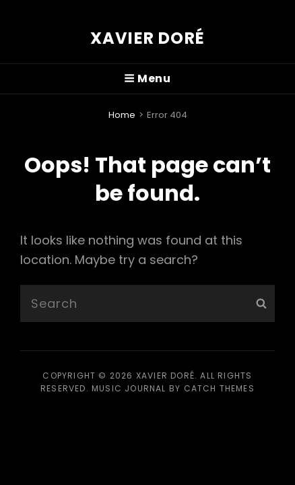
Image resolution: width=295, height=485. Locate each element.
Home (121, 114)
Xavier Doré (147, 38)
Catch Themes (219, 388)
